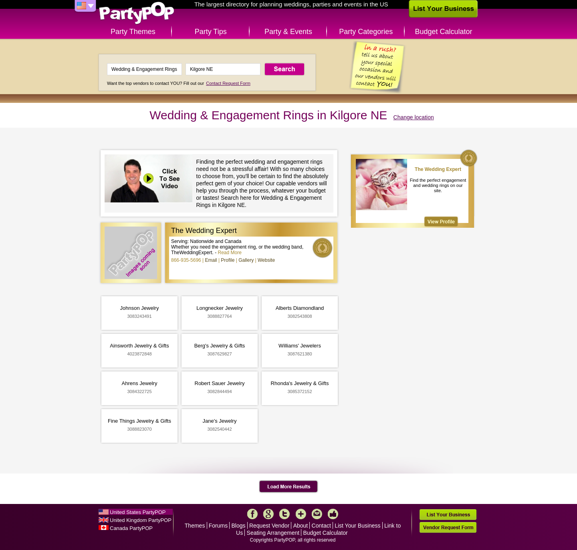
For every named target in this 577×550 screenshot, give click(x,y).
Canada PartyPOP (131, 528)
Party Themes (133, 32)
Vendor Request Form (448, 527)
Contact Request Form (228, 83)
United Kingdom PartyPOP (140, 520)
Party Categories (366, 32)
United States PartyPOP (137, 512)
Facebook (252, 514)
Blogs (239, 525)
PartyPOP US (137, 13)
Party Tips (211, 32)
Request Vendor (269, 525)
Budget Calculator (443, 32)
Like (333, 514)
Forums (218, 525)
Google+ (268, 514)
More (301, 514)
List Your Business (357, 525)
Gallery (246, 260)
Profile (227, 260)
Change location (413, 117)
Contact (321, 525)
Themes (195, 525)
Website (266, 260)
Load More (289, 487)
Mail (317, 514)
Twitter (284, 514)
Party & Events (288, 32)
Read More (230, 252)
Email (211, 260)
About (300, 525)
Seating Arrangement (273, 533)
